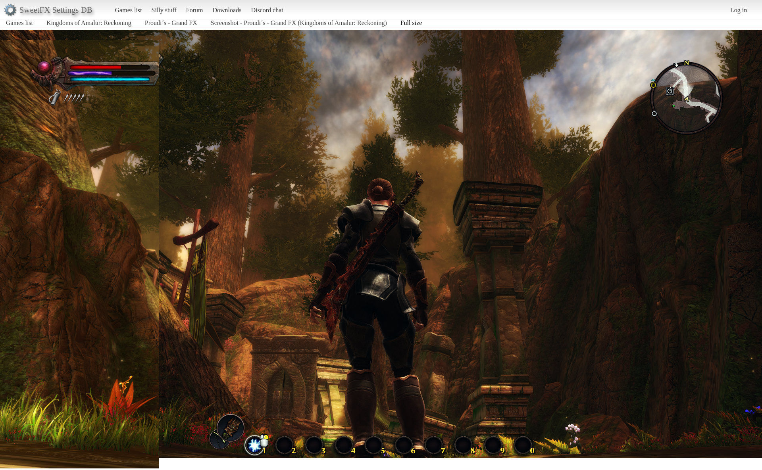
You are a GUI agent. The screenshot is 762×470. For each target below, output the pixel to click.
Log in (738, 10)
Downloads (226, 10)
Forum (194, 10)
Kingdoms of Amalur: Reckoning (88, 22)
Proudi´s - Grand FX (171, 22)
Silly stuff (164, 10)
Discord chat (267, 10)
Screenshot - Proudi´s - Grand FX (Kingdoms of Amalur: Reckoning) (299, 22)
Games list (128, 10)
